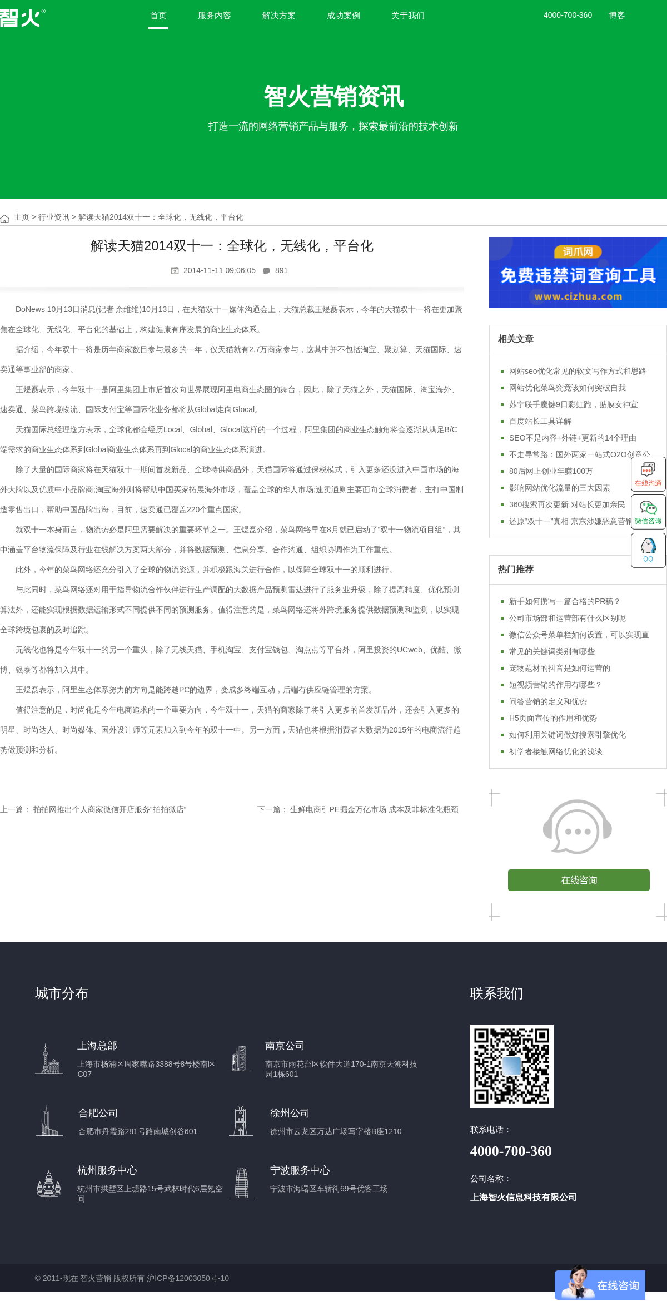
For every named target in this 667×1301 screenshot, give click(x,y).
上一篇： (15, 809)
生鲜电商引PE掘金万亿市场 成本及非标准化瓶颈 (374, 809)
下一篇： (272, 809)
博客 (617, 15)
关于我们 (408, 15)
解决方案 (279, 15)
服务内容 (214, 15)
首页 (158, 15)
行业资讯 (53, 216)
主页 (21, 216)
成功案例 (343, 15)
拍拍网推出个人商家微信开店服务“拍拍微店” (109, 809)
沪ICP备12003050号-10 (188, 1278)
